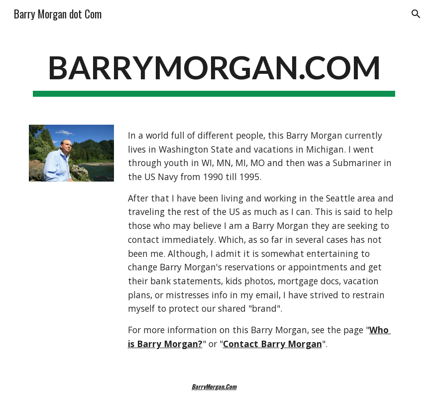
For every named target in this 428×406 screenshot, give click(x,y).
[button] (416, 14)
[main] (214, 71)
